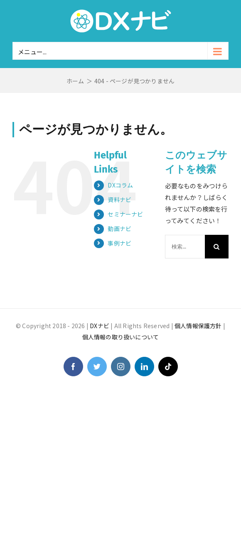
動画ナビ (119, 228)
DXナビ (99, 326)
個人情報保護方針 (198, 326)
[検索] (217, 246)
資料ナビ (119, 199)
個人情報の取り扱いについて (120, 337)
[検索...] (185, 246)
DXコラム (120, 185)
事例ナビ (119, 243)
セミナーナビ (125, 214)
